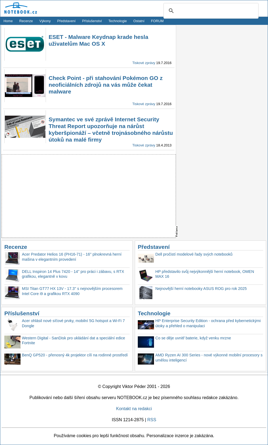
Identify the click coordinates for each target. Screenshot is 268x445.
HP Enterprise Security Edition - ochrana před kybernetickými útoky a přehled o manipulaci (208, 323)
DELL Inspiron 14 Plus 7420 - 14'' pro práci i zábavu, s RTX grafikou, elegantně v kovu (73, 274)
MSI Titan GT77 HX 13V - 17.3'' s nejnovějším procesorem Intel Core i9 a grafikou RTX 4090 (72, 291)
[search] (210, 11)
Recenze (26, 21)
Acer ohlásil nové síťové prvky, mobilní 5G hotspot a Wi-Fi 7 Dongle (73, 323)
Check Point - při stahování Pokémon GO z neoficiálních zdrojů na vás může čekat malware (106, 85)
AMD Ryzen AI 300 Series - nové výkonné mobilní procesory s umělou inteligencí (209, 357)
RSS (151, 419)
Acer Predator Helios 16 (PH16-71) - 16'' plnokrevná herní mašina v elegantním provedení (72, 257)
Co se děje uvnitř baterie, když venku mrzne (193, 338)
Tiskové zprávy (143, 63)
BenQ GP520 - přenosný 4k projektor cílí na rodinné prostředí (75, 355)
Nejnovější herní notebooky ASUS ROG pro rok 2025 (201, 288)
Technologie (117, 21)
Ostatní (139, 21)
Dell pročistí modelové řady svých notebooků (194, 254)
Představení (66, 21)
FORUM (157, 21)
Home (8, 21)
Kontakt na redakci (134, 408)
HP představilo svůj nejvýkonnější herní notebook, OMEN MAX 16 (204, 274)
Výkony (45, 21)
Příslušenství (92, 21)
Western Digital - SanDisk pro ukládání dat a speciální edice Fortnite (73, 340)
